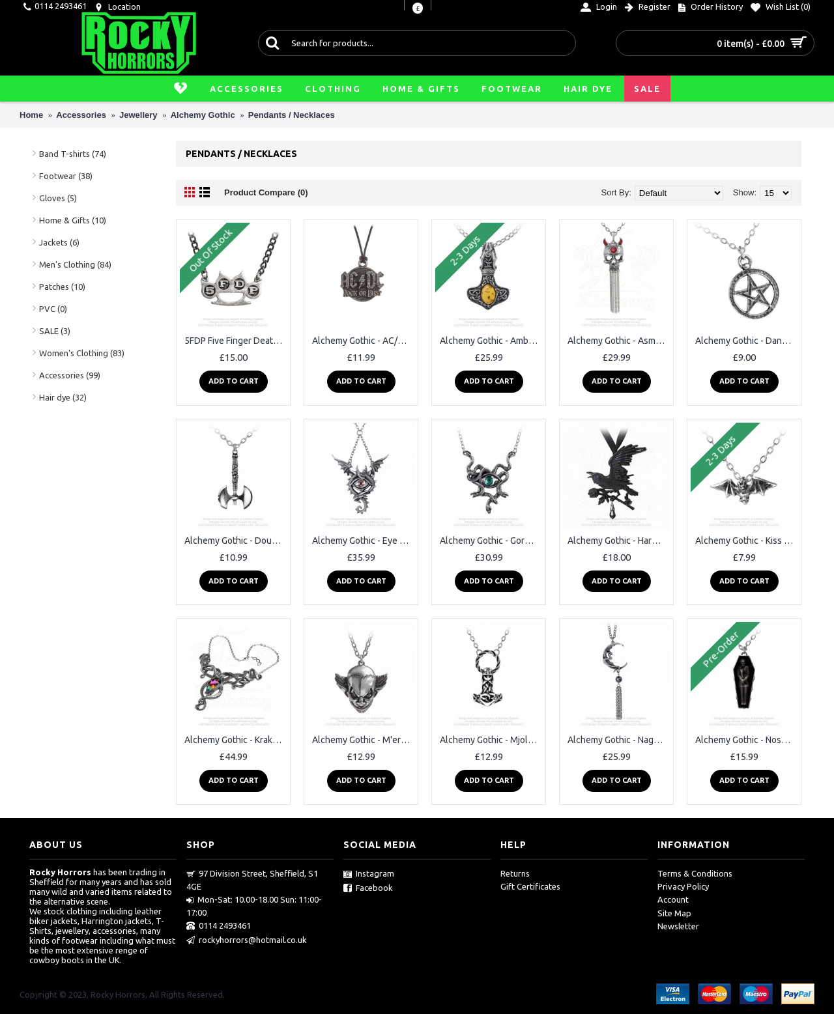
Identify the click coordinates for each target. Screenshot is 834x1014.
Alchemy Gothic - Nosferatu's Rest (746, 740)
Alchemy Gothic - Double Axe (235, 540)
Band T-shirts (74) (72, 153)
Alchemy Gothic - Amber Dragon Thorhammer (491, 340)
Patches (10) (62, 286)
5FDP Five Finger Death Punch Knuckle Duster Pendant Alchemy (235, 340)
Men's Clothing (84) (75, 264)
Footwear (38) (66, 175)
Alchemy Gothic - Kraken (233, 740)
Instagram (368, 874)
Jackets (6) (59, 242)
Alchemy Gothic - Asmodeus (619, 340)
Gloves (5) (58, 198)
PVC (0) (53, 308)
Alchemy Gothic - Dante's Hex (746, 340)
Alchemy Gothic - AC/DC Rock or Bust (363, 340)
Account (673, 899)
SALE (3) (54, 330)
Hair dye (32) (63, 397)
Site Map (674, 913)
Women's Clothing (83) (81, 353)
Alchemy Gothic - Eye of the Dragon (363, 540)
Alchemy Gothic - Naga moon (619, 740)
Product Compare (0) (266, 192)
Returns (515, 873)
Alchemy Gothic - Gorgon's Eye (491, 540)
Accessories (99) (69, 375)
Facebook (368, 888)
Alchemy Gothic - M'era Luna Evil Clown (363, 740)
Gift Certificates (530, 886)
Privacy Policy (683, 886)
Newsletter (678, 926)
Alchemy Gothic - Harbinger (619, 540)
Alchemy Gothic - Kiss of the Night (746, 540)
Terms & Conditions (694, 873)
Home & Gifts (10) (72, 220)
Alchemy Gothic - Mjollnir (490, 740)
